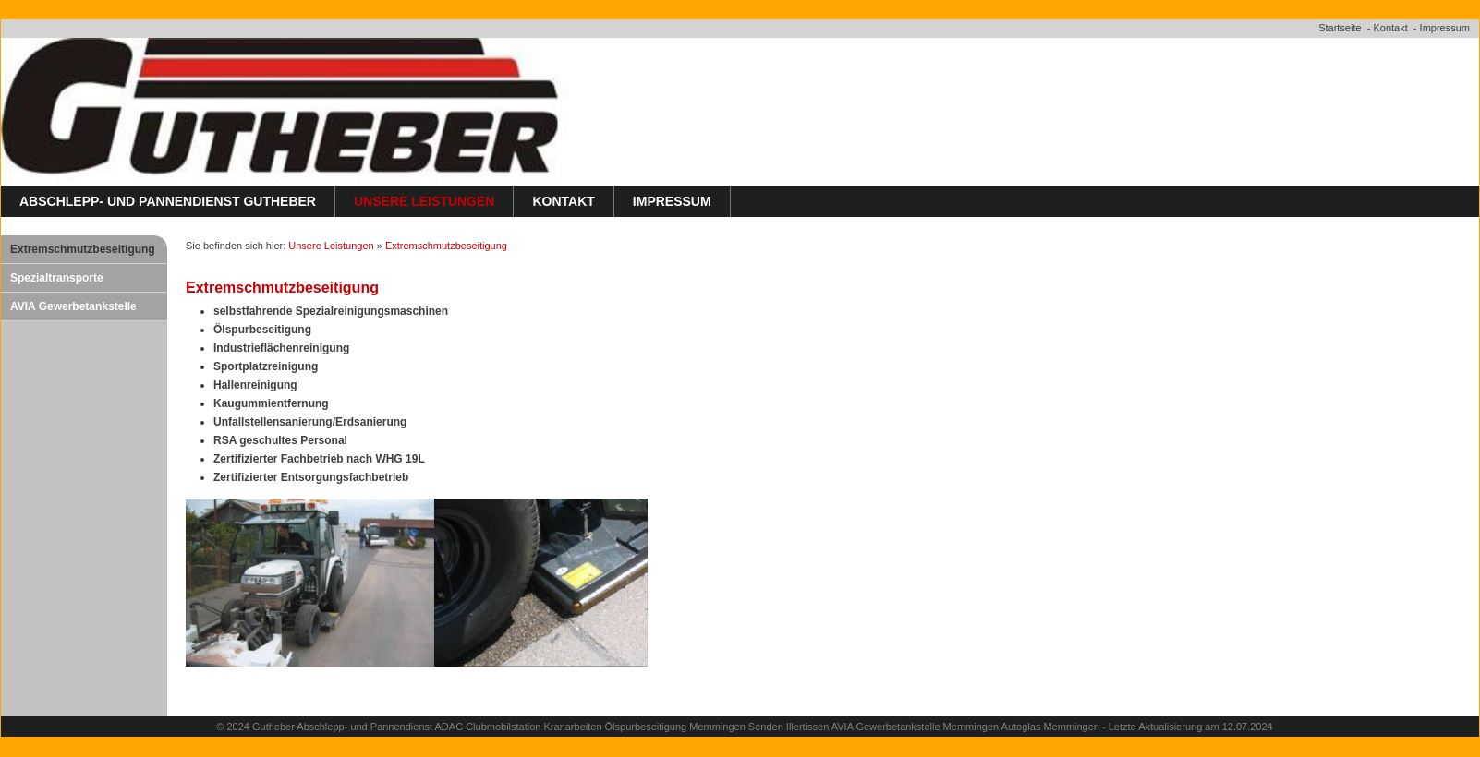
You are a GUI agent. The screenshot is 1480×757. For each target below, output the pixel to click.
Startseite (1339, 27)
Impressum (1445, 27)
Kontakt (1390, 27)
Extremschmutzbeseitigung (82, 249)
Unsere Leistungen (424, 201)
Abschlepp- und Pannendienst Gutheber (167, 201)
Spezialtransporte (56, 277)
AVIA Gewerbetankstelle (73, 306)
